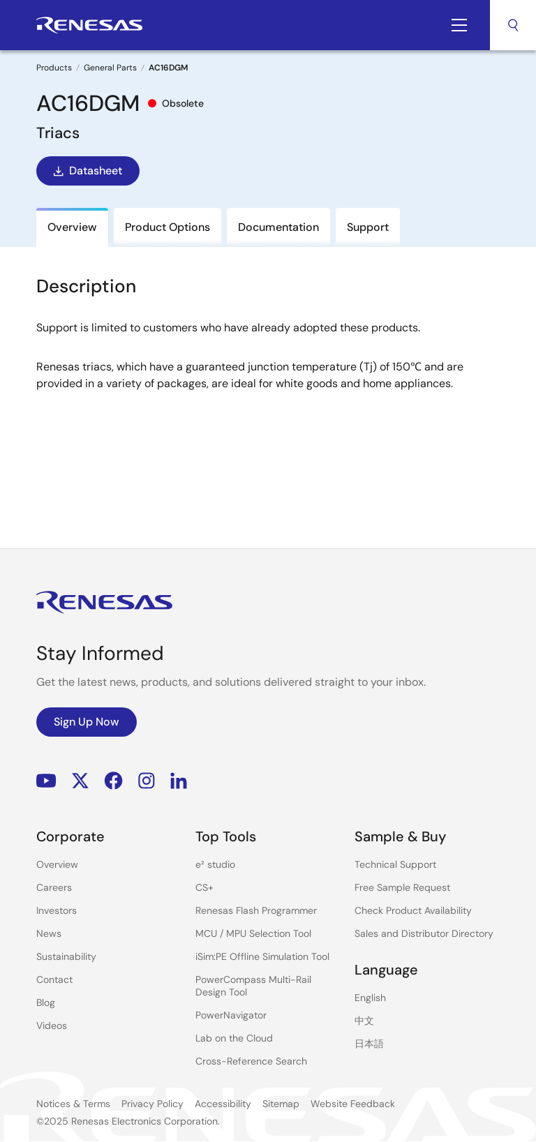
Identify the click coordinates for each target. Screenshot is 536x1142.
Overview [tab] (72, 227)
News (48, 933)
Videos (51, 1025)
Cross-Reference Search (251, 1061)
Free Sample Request (402, 887)
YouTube (46, 781)
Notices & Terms (73, 1103)
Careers (54, 887)
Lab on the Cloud (234, 1038)
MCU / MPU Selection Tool (253, 933)
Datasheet (86, 171)
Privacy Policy (152, 1103)
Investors (56, 910)
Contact (54, 979)
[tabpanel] (268, 378)
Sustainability (66, 956)
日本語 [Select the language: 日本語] (369, 1043)
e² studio (215, 864)
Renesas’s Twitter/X (80, 781)
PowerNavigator (231, 1015)
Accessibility (223, 1103)
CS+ (204, 887)
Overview (57, 864)
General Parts (110, 67)
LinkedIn (178, 781)
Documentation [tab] (278, 227)
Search (513, 25)
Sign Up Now (86, 721)
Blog (45, 1002)
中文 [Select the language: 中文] (364, 1020)
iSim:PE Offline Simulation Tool (262, 956)
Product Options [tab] (167, 227)
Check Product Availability (413, 910)
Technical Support (395, 864)
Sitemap (280, 1103)
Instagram (146, 781)
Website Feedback (353, 1103)
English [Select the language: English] (370, 997)
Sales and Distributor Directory (424, 933)
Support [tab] (368, 227)
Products (54, 67)
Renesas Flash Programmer (256, 910)
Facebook (113, 781)
